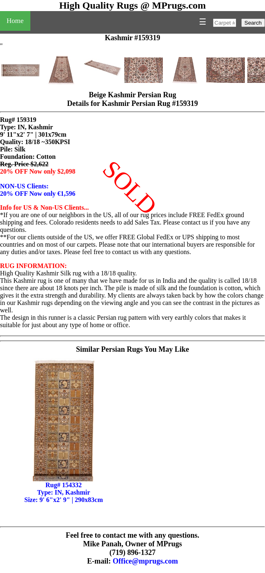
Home (15, 21)
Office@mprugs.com (145, 561)
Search (253, 23)
